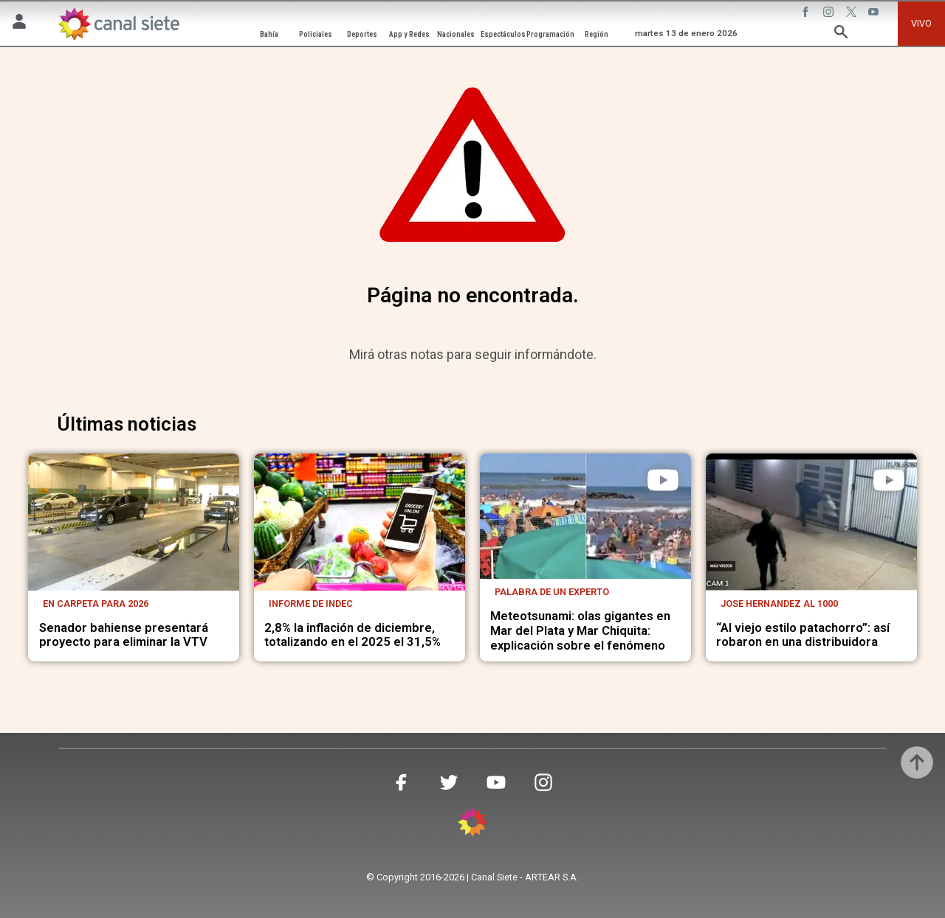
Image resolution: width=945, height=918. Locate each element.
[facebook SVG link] (807, 14)
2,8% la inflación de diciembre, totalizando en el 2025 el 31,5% (352, 635)
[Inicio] (118, 24)
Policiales (315, 34)
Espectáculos (503, 34)
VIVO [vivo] (921, 23)
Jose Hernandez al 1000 (779, 603)
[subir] (916, 762)
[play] (663, 480)
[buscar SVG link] (841, 34)
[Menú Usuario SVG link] (19, 24)
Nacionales (456, 34)
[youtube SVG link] (874, 14)
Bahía (269, 34)
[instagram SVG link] (829, 14)
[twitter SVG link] (852, 14)
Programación (550, 34)
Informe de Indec (311, 603)
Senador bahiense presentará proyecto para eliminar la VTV (123, 635)
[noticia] (133, 522)
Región (596, 34)
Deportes (362, 34)
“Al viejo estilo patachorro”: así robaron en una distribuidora (803, 635)
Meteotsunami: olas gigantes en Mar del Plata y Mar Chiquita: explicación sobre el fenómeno (580, 631)
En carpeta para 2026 (95, 603)
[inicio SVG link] (472, 824)
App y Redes (409, 34)
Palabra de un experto (552, 591)
